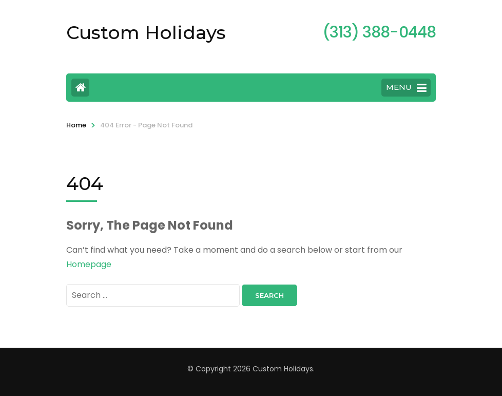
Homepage (88, 264)
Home (76, 125)
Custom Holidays (146, 32)
